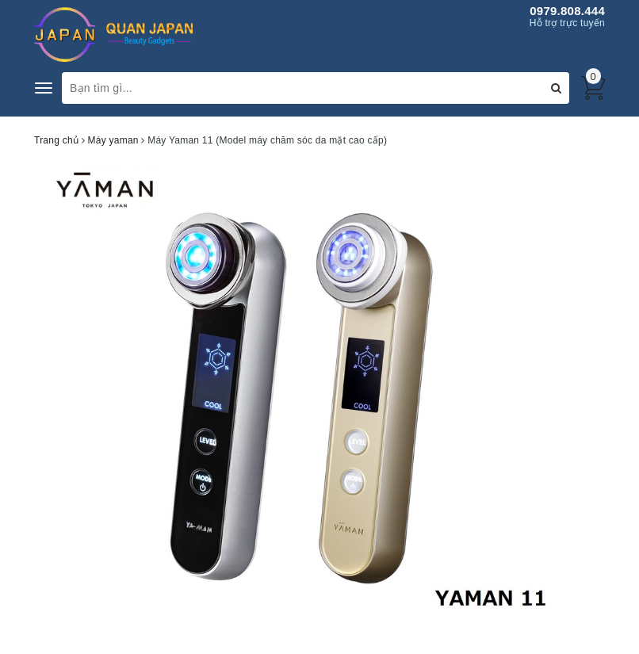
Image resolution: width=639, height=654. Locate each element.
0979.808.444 (567, 10)
